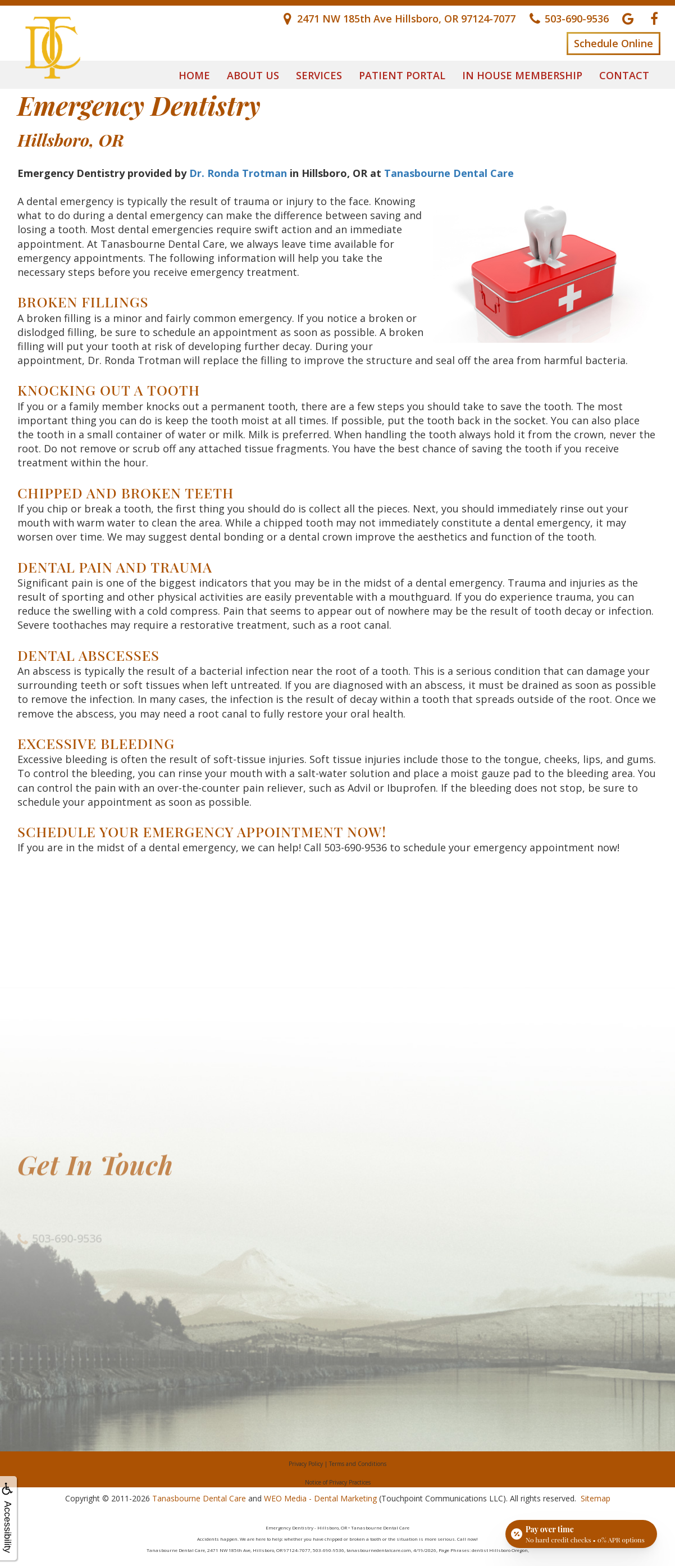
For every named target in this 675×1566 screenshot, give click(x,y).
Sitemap (595, 1498)
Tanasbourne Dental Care (449, 173)
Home (194, 75)
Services (319, 75)
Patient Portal (402, 75)
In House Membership (522, 75)
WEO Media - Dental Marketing (320, 1498)
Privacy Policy (306, 1464)
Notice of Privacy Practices (338, 1482)
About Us (253, 75)
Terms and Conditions (357, 1464)
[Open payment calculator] (581, 1533)
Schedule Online (613, 43)
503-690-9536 (355, 847)
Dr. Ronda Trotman (238, 173)
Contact (624, 75)
